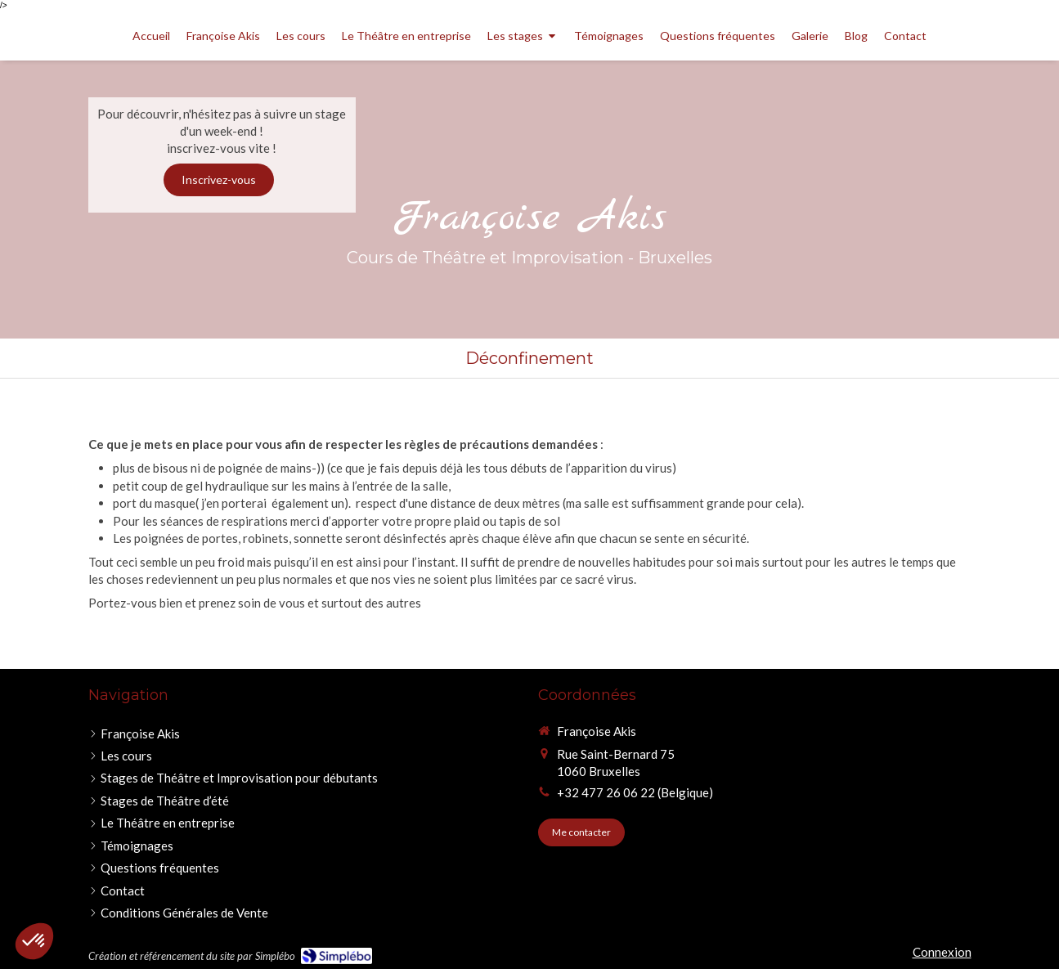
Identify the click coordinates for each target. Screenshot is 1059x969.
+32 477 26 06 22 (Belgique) (635, 792)
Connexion (942, 951)
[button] (34, 941)
